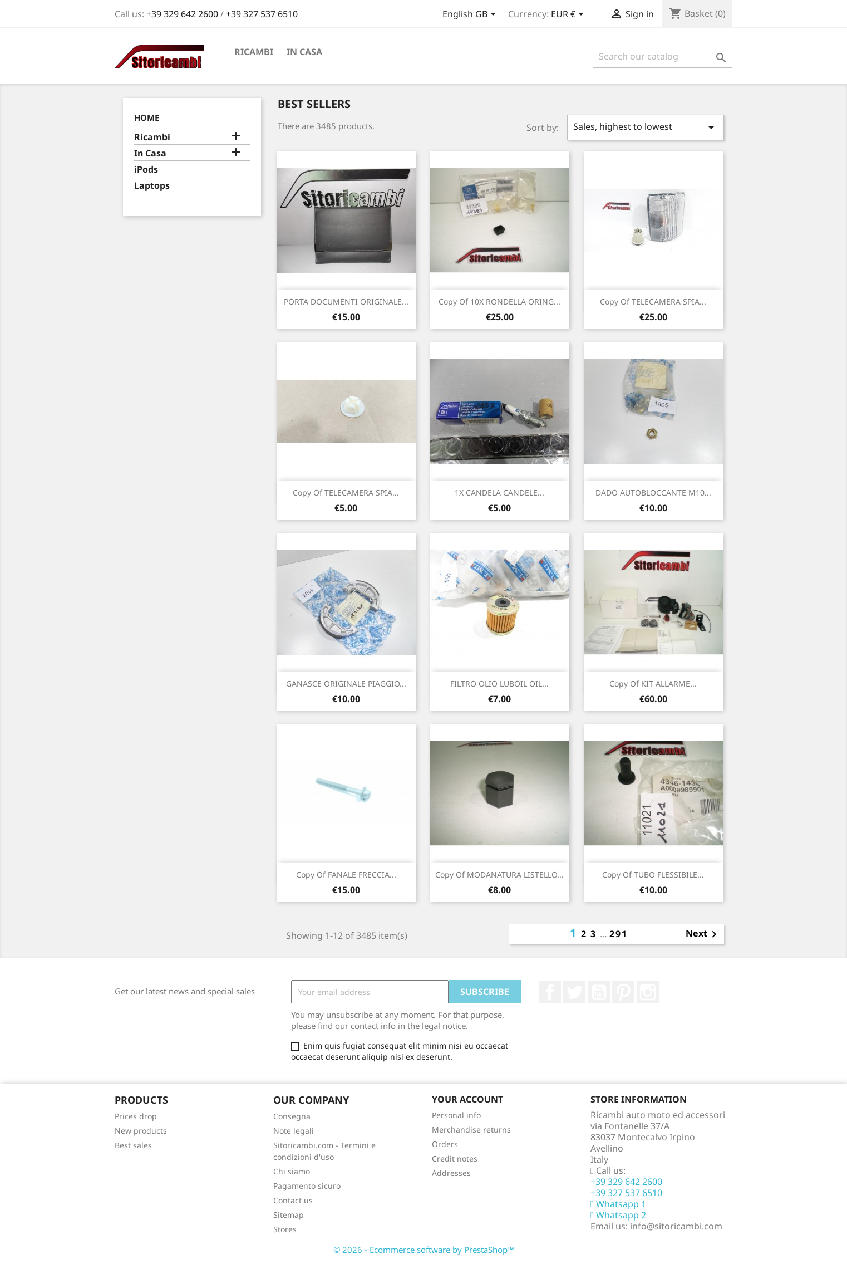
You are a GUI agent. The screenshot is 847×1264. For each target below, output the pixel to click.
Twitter (574, 992)
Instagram (648, 992)
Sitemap (288, 1214)
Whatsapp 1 (618, 1204)
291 (618, 934)
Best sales (133, 1145)
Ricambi (253, 52)
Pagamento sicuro (307, 1185)
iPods (146, 169)
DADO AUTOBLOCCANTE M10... (653, 492)
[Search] (662, 56)
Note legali (293, 1130)
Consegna (292, 1116)
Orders (445, 1144)
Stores (285, 1229)
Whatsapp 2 (618, 1215)
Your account (467, 1099)
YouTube (599, 992)
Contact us (293, 1200)
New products (141, 1130)
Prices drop (136, 1116)
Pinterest (623, 992)
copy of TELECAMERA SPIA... (653, 301)
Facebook (550, 992)
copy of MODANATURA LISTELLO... (499, 874)
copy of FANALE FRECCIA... (346, 874)
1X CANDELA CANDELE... (499, 492)
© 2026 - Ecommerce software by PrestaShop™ (423, 1249)
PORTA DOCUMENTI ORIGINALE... (346, 301)
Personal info (456, 1115)
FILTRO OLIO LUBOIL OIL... (499, 683)
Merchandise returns (471, 1129)
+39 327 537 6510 (262, 14)
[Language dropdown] (471, 15)
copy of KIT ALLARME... (653, 683)
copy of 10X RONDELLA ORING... (499, 301)
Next (703, 934)
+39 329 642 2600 (183, 14)
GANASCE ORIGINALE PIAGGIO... (346, 683)
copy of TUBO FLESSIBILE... (653, 874)
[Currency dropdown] (569, 15)
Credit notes (454, 1158)
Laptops (152, 186)
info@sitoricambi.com (676, 1226)
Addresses (451, 1173)
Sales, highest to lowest (645, 127)
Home (146, 117)
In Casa (304, 52)
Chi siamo (291, 1171)
